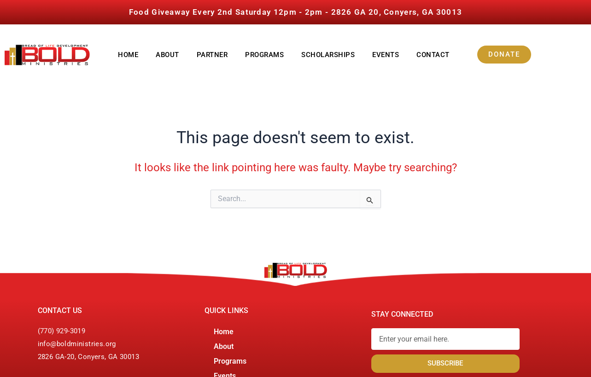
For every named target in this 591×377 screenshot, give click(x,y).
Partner (212, 55)
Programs (264, 55)
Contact (433, 55)
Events (385, 55)
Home (128, 55)
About (167, 55)
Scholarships (328, 55)
